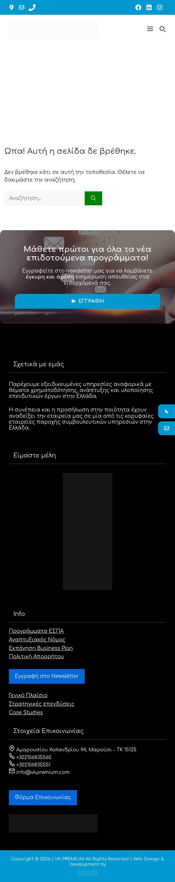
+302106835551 (30, 765)
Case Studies (26, 712)
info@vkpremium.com (39, 772)
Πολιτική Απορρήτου (36, 657)
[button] (150, 30)
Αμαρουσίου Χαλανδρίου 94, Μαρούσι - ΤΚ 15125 (73, 750)
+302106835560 (30, 757)
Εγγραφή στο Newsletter (47, 676)
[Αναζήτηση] (93, 198)
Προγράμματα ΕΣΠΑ (36, 631)
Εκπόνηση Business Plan (41, 648)
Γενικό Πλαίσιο (28, 695)
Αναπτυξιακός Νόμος (37, 640)
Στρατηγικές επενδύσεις (41, 704)
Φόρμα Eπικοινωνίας (43, 797)
